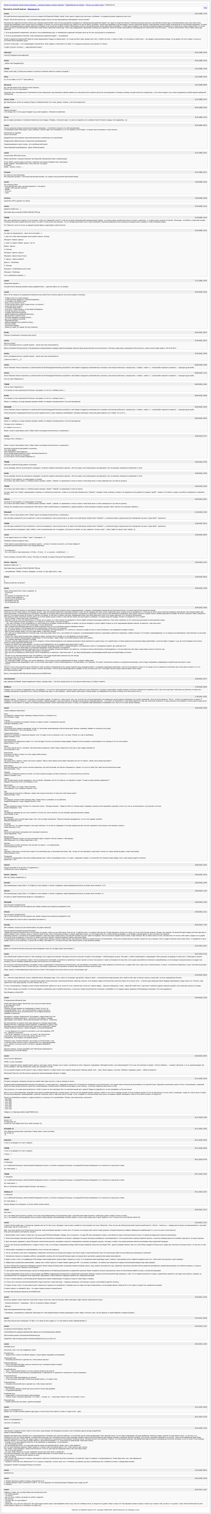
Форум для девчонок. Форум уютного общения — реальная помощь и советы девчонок (34, 5)
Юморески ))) (33, 9)
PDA (205, 7)
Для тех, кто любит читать (95, 5)
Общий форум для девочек (75, 5)
